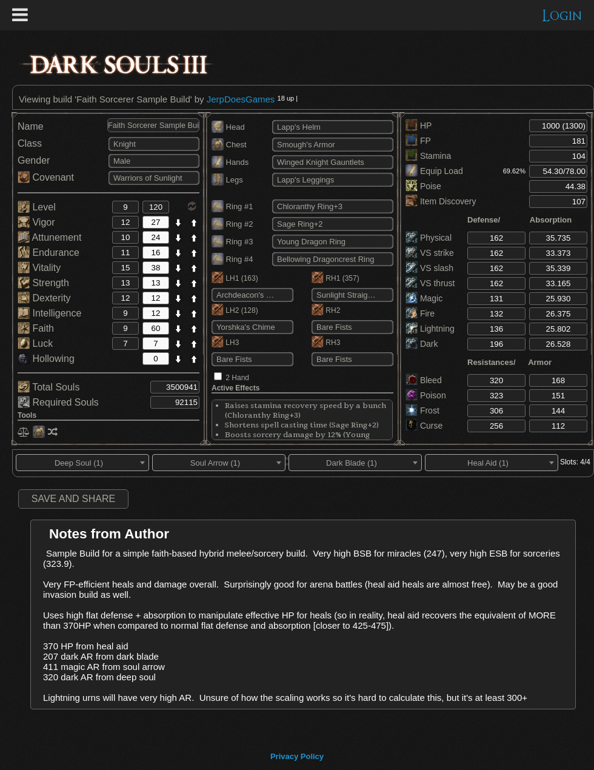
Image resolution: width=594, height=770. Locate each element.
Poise (423, 186)
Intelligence (49, 313)
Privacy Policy (297, 756)
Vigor (36, 222)
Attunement (49, 237)
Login (562, 16)
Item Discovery (440, 201)
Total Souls (48, 387)
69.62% (514, 171)
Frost (422, 410)
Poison (425, 395)
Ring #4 (232, 259)
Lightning (430, 328)
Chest (229, 144)
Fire (420, 313)
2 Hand (237, 377)
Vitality (39, 268)
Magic (423, 298)
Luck (35, 343)
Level (37, 207)
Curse (423, 425)
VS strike (429, 253)
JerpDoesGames (241, 99)
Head (228, 127)
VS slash (429, 268)
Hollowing (46, 358)
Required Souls (58, 402)
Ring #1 (232, 206)
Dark (421, 344)
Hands (230, 162)
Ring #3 (232, 241)
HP (418, 125)
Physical (428, 238)
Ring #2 (232, 224)
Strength (43, 283)
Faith (36, 328)
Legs (227, 179)
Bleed (423, 380)
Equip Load (434, 171)
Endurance (48, 252)
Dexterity (44, 298)
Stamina (428, 156)
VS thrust (430, 283)
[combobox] (82, 462)
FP (418, 141)
